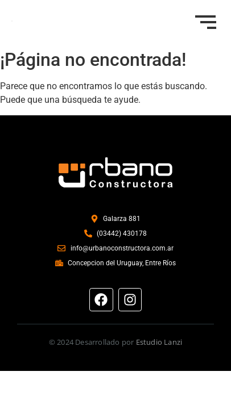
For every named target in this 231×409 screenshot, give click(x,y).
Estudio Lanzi (159, 342)
